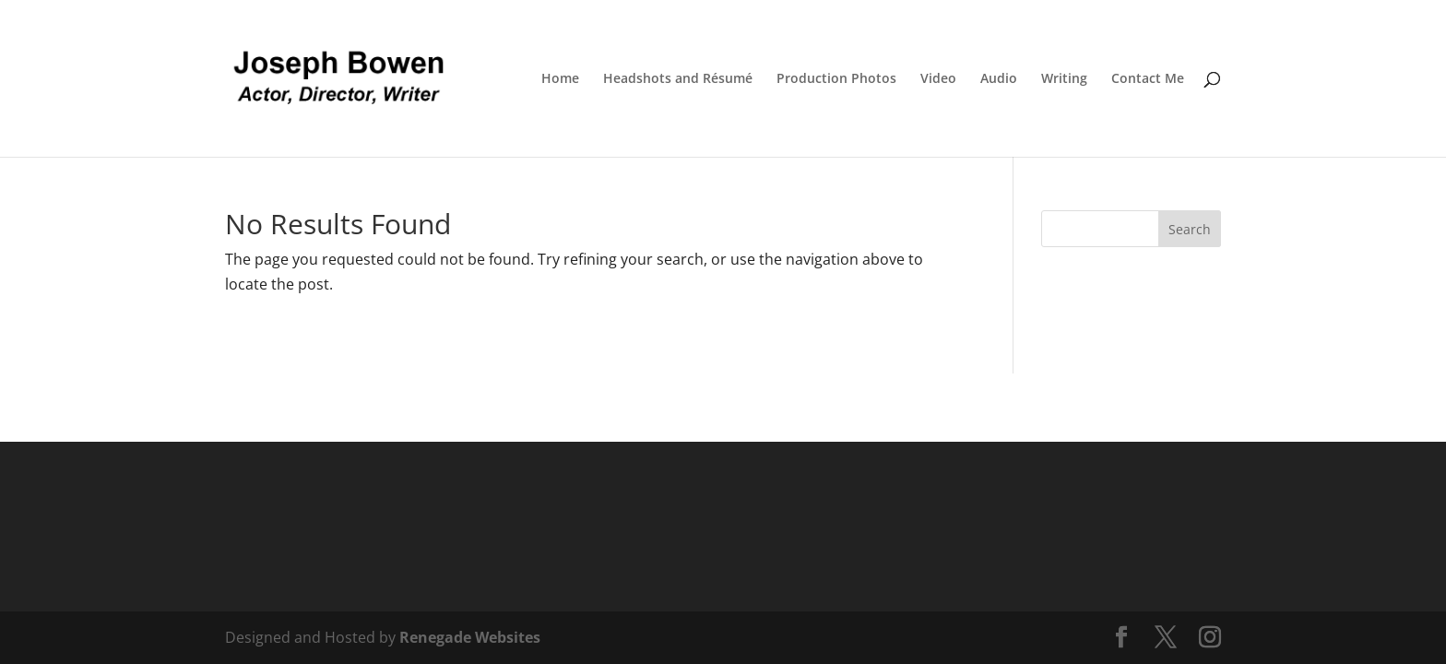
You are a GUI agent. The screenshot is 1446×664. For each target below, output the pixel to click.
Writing (1064, 79)
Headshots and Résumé (678, 79)
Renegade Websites (469, 637)
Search (1189, 229)
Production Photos (836, 79)
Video (938, 79)
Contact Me (1147, 79)
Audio (998, 79)
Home (560, 79)
